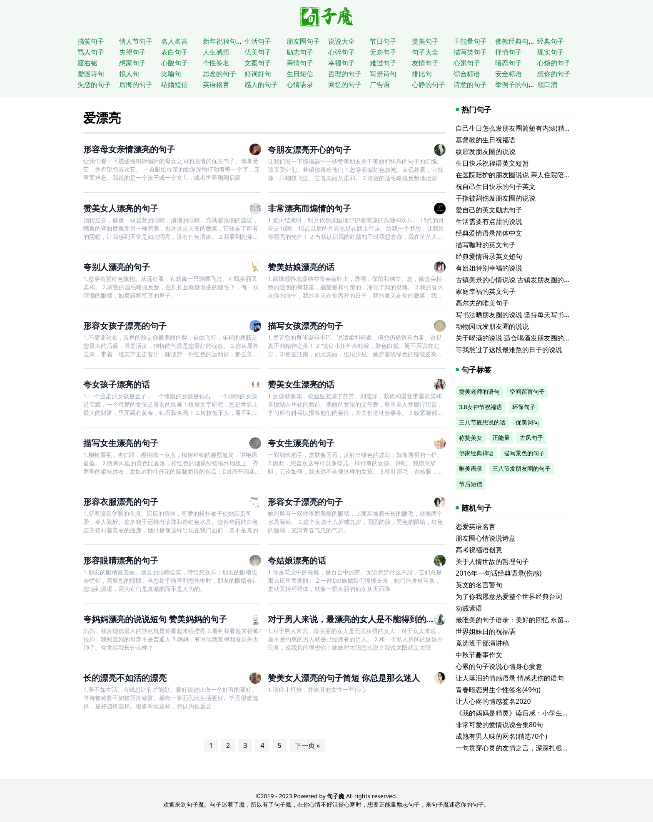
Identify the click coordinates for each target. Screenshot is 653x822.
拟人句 (129, 73)
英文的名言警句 (479, 584)
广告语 (380, 84)
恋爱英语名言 (476, 526)
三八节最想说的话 (482, 422)
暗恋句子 (508, 62)
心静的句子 (428, 84)
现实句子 (550, 52)
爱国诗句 (90, 73)
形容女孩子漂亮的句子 (125, 325)
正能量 (501, 438)
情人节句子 (135, 41)
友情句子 (425, 62)
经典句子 (550, 41)
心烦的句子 (554, 62)
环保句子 (524, 407)
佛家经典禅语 (476, 453)
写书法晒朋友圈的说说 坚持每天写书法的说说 (523, 314)
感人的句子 (261, 84)
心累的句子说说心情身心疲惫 (499, 666)
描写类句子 (470, 52)
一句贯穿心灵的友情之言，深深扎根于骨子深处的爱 (532, 747)
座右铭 (87, 62)
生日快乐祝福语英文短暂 (492, 163)
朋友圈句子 (303, 41)
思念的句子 (219, 73)
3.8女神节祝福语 (480, 407)
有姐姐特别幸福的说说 (489, 268)
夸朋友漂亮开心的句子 (309, 149)
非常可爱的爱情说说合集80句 (499, 724)
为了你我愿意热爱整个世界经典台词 (509, 596)
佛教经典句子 (515, 41)
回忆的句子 (344, 84)
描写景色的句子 (524, 453)
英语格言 (216, 84)
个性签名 (216, 62)
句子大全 (425, 52)
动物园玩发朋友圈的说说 (492, 326)
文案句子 (257, 62)
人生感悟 (216, 52)
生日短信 (300, 73)
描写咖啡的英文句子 (486, 244)
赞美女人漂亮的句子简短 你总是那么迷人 (344, 677)
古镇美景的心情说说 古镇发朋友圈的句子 (516, 279)
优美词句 (527, 422)
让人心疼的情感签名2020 (493, 701)
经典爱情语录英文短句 (489, 256)
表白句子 (174, 52)
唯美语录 (470, 468)
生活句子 (257, 41)
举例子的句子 (515, 84)
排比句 (422, 73)
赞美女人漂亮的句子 (120, 208)
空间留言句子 (527, 391)
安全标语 (508, 73)
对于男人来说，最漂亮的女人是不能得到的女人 (355, 619)
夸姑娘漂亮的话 (297, 560)
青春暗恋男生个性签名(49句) (498, 689)
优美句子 (257, 52)
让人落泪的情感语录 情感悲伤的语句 (510, 678)
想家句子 (132, 62)
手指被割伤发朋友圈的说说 (496, 198)
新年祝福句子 (223, 41)
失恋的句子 (94, 84)
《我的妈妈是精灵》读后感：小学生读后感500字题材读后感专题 (551, 713)
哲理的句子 (344, 73)
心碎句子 (341, 52)
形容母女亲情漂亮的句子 (129, 149)
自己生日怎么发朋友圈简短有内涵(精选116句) (523, 128)
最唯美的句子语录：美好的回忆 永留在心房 (520, 619)
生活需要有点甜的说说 (489, 221)
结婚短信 (174, 84)
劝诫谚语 (469, 608)
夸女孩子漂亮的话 (116, 384)
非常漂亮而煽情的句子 (309, 208)
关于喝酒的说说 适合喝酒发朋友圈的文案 (516, 338)
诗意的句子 (470, 84)
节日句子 (383, 41)
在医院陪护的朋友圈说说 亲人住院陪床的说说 (523, 174)
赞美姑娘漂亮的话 (301, 267)
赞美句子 (425, 41)
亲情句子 (300, 62)
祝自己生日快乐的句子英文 (496, 186)
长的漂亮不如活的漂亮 (125, 677)
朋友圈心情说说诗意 (486, 538)
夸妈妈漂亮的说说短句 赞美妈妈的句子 (155, 619)
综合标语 (467, 73)
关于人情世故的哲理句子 (492, 561)
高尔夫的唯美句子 (482, 303)
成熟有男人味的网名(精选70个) (501, 736)
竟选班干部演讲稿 (482, 643)
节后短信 (470, 484)
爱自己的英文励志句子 (489, 209)
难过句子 (383, 62)
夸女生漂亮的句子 (301, 443)
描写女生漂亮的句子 (120, 443)
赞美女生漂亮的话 (301, 384)
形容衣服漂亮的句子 (120, 501)
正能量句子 (470, 41)
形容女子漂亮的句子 (305, 501)
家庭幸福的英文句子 (486, 291)
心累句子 (467, 62)
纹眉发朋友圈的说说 (486, 151)
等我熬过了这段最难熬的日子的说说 (509, 349)
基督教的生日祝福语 (486, 139)
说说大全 (341, 41)
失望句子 (132, 52)
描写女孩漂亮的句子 (305, 325)
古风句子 (531, 438)
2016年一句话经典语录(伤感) (498, 573)
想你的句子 (554, 73)
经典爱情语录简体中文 (489, 233)
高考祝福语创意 (479, 549)
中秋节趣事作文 (479, 654)
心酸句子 (174, 62)
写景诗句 (383, 73)
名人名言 (174, 41)
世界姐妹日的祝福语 (486, 631)
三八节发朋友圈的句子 (521, 468)
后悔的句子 (135, 84)
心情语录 (300, 84)
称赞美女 (470, 438)
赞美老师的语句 (479, 391)
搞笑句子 (90, 41)
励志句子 (300, 52)
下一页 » (307, 745)
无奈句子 (383, 52)
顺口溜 (547, 84)
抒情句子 (508, 52)
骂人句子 (90, 52)
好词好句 (257, 73)
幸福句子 (341, 62)
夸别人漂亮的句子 (116, 267)
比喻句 (171, 73)
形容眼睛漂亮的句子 (120, 560)
